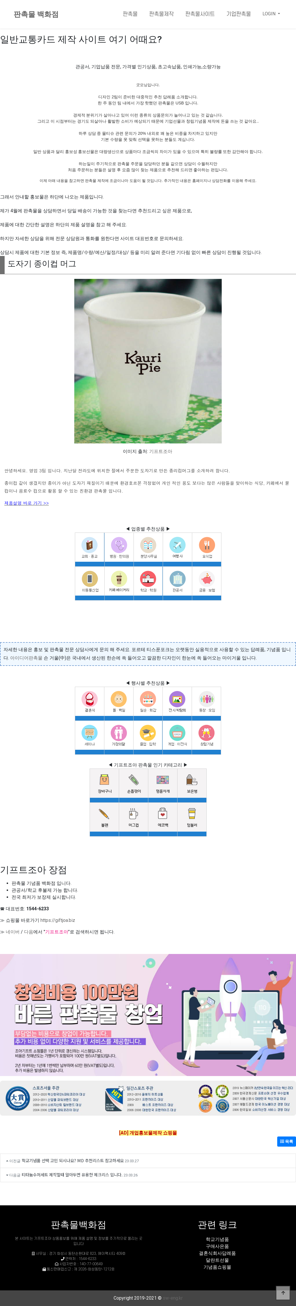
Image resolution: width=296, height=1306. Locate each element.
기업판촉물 (238, 14)
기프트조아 (160, 451)
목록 (286, 1141)
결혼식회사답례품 (217, 1253)
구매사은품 (217, 1246)
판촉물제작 (161, 14)
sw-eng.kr (173, 1298)
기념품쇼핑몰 (217, 1267)
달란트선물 (217, 1260)
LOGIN (269, 13)
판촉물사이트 (200, 14)
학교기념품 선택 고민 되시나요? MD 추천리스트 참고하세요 (73, 1160)
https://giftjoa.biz (57, 920)
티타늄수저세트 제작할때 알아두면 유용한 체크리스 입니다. (72, 1174)
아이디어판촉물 (26, 658)
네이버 (13, 932)
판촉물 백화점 (36, 14)
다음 (28, 932)
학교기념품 (217, 1239)
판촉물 (130, 14)
